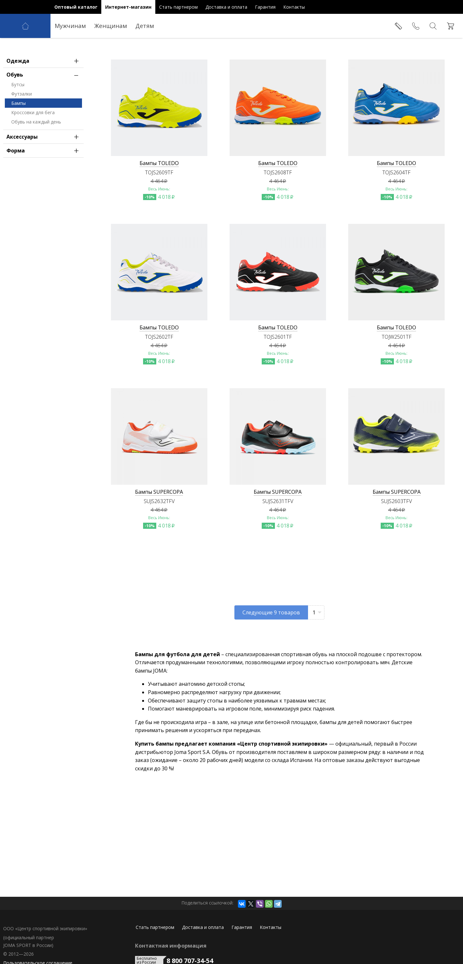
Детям (144, 26)
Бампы (18, 128)
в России (18, 206)
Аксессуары (44, 162)
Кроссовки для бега (33, 137)
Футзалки (21, 119)
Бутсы (17, 109)
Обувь (44, 100)
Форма (44, 175)
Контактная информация (170, 945)
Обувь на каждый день (36, 147)
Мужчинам (70, 26)
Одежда (44, 86)
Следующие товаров (271, 612)
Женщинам (110, 26)
